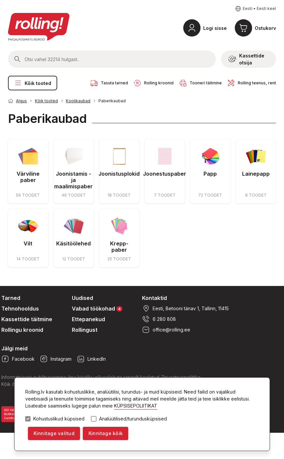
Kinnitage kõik (105, 433)
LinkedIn (91, 359)
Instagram (55, 359)
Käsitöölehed (73, 243)
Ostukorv (265, 28)
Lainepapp (256, 173)
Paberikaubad (112, 100)
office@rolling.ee (166, 330)
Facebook (18, 359)
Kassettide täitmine (26, 319)
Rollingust (84, 329)
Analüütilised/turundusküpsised (133, 418)
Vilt (28, 243)
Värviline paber (28, 176)
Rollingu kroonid (22, 329)
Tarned (10, 298)
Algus (21, 100)
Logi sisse (215, 28)
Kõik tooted (32, 83)
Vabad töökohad (97, 308)
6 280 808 (159, 319)
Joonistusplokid (119, 173)
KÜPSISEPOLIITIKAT (135, 406)
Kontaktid (154, 298)
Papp (210, 173)
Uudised (82, 298)
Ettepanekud (88, 319)
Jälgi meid (14, 348)
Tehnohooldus (20, 308)
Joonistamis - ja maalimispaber (73, 180)
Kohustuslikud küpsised (58, 418)
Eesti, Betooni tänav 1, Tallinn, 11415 (185, 309)
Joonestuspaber (164, 173)
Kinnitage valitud (54, 433)
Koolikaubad (78, 100)
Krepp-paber (119, 246)
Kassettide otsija (246, 59)
